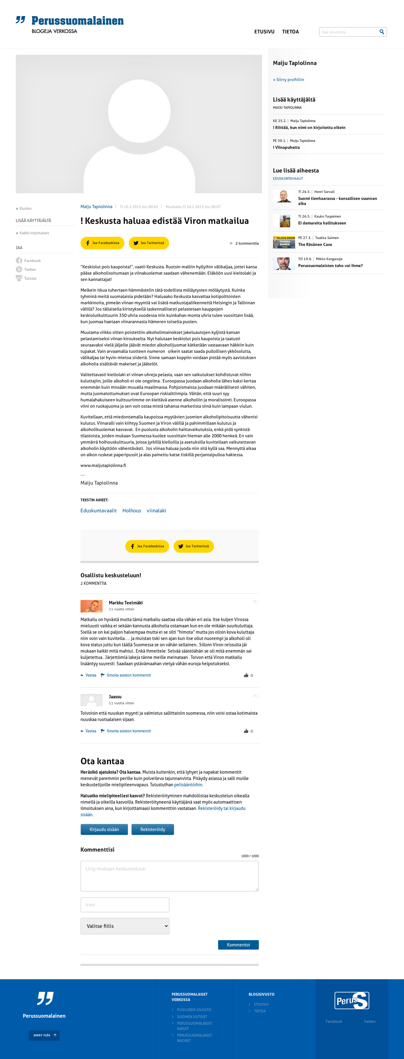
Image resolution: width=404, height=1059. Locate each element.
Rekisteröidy (152, 829)
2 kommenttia (244, 243)
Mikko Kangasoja (329, 259)
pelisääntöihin (188, 784)
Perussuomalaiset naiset (194, 1026)
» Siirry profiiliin (288, 79)
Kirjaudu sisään (104, 829)
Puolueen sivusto (194, 1010)
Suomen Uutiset (192, 1017)
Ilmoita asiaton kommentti (129, 675)
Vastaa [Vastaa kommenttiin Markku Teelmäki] (88, 675)
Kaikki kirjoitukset (34, 233)
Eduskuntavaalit (98, 511)
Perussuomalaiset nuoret (194, 1038)
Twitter (370, 1021)
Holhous (131, 511)
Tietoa (290, 32)
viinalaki (156, 511)
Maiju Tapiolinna (96, 206)
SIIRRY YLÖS (41, 1035)
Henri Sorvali (324, 192)
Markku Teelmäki (126, 602)
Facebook (334, 1021)
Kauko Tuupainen (327, 216)
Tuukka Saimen (327, 238)
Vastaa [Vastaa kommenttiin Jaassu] (88, 731)
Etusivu (264, 32)
